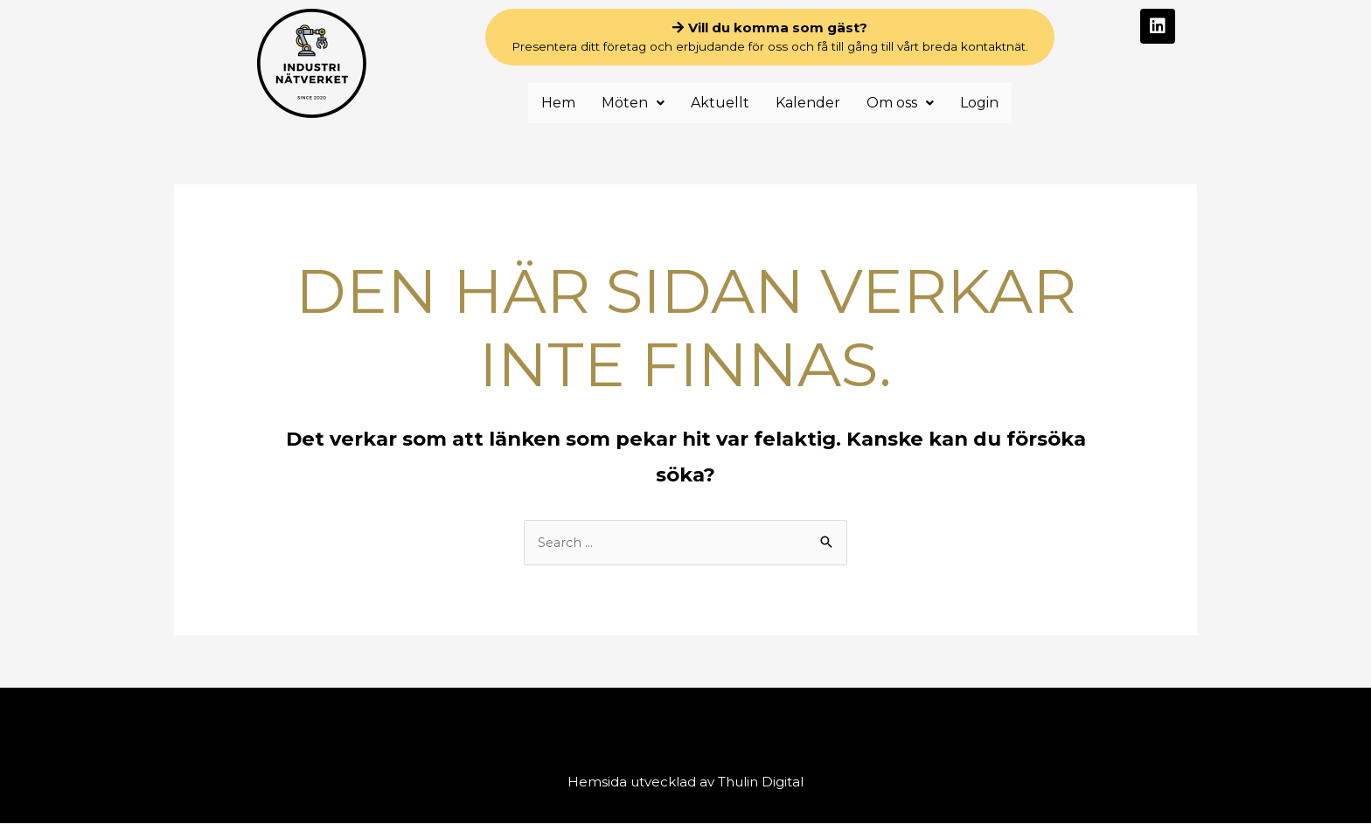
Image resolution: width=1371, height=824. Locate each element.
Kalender (808, 102)
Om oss (900, 102)
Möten (633, 102)
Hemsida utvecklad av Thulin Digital (685, 782)
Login (979, 102)
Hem (558, 102)
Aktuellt (720, 102)
